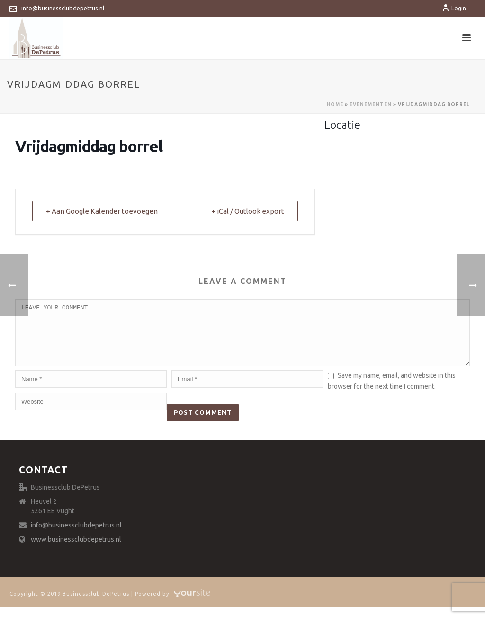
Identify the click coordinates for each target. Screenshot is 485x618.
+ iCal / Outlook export (247, 211)
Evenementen (371, 104)
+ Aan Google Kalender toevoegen (102, 211)
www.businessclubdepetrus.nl (76, 550)
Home (335, 104)
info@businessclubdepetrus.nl (62, 8)
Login (454, 8)
